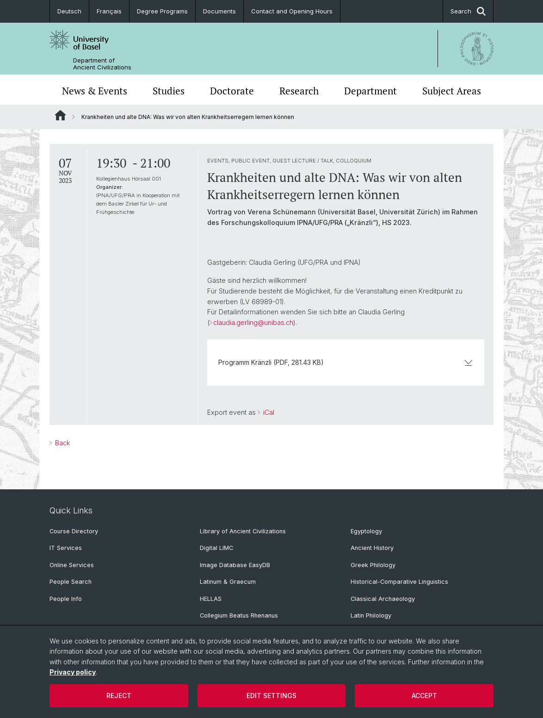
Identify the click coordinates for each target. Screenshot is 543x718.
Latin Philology (371, 615)
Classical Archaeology (383, 598)
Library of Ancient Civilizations (243, 531)
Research (299, 90)
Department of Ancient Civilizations (102, 64)
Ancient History (372, 547)
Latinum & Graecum (228, 581)
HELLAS (211, 598)
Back (61, 443)
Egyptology (366, 531)
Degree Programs (162, 11)
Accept (424, 695)
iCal (267, 412)
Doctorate (232, 90)
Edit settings (271, 695)
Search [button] (468, 11)
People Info (65, 598)
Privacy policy (72, 672)
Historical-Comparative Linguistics (399, 581)
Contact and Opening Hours (292, 11)
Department (370, 90)
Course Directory (73, 531)
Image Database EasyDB (235, 565)
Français (109, 11)
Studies (169, 90)
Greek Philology (373, 565)
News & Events (94, 90)
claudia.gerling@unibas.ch (253, 322)
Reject (118, 695)
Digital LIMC (216, 547)
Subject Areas (451, 90)
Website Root (60, 115)
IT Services (65, 547)
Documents (219, 11)
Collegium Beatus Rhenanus (239, 615)
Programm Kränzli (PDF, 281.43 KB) (345, 362)
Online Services (71, 565)
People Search (70, 581)
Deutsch (69, 11)
